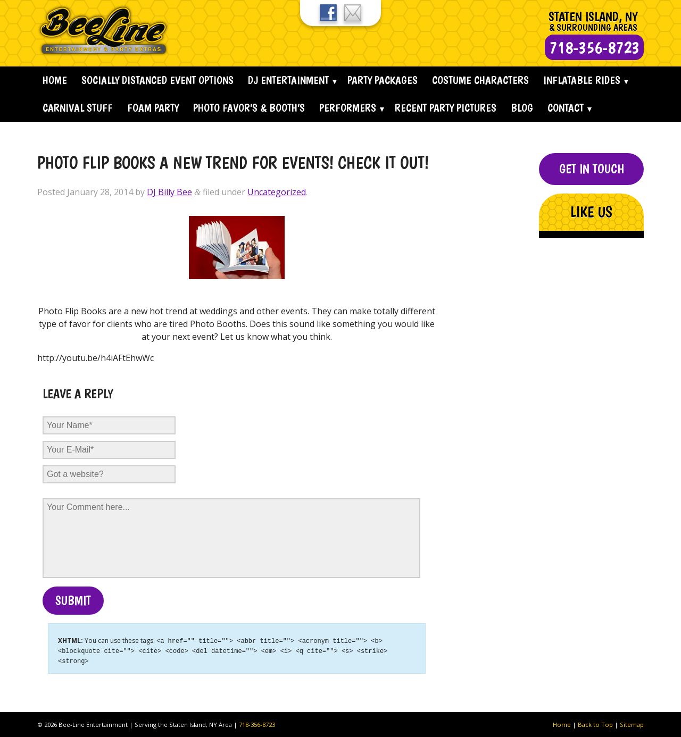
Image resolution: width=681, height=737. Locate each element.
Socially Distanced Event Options (157, 80)
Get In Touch (591, 169)
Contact (565, 107)
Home (55, 80)
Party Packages (382, 80)
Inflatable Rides (581, 80)
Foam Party (153, 107)
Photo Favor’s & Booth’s (249, 107)
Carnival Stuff (78, 107)
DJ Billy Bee (169, 192)
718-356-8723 (257, 723)
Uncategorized (276, 192)
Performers (347, 107)
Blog (522, 107)
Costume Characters (480, 80)
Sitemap (632, 723)
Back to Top (595, 723)
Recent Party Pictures (445, 107)
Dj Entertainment (288, 80)
